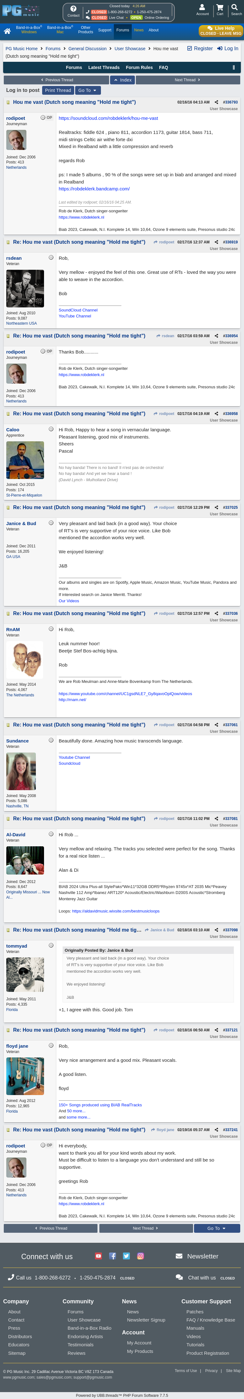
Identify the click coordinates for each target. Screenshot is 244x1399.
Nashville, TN (17, 806)
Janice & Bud (159, 930)
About (14, 1311)
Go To (88, 90)
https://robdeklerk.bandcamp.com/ (94, 188)
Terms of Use (186, 1371)
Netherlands (16, 167)
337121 (231, 1030)
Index (122, 79)
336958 (231, 414)
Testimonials (81, 1344)
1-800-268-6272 (120, 12)
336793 (231, 102)
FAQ (163, 67)
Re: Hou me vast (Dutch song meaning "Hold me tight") (79, 242)
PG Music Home (22, 48)
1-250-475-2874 (149, 12)
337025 (231, 507)
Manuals (195, 1328)
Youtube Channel (74, 757)
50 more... (76, 1111)
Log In (227, 48)
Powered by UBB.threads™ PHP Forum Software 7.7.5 (122, 1395)
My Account (139, 1342)
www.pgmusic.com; (19, 1377)
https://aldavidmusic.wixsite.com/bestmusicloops (115, 911)
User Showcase (129, 48)
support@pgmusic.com (93, 1377)
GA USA (13, 557)
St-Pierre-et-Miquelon (24, 495)
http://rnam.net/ (72, 699)
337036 (231, 613)
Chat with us (202, 1277)
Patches (194, 1311)
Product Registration (207, 1353)
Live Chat (116, 17)
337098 (231, 930)
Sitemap (16, 1353)
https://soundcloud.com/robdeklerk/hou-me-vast (108, 118)
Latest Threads (104, 67)
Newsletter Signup (146, 1319)
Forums (53, 48)
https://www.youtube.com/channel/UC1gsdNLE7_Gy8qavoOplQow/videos (125, 693)
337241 (231, 1130)
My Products (140, 1351)
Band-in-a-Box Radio (89, 1328)
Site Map (233, 1371)
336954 (231, 336)
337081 (231, 819)
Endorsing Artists (85, 1336)
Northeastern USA (21, 323)
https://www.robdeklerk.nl (81, 217)
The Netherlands (20, 695)
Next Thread (188, 80)
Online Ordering (157, 17)
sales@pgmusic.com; (55, 1377)
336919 (231, 242)
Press (14, 1328)
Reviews (77, 1353)
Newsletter (203, 1256)
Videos (193, 1336)
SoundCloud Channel (78, 310)
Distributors (20, 1336)
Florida (12, 1010)
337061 (231, 725)
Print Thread (58, 90)
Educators (19, 1344)
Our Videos (69, 600)
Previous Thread (56, 80)
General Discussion (88, 48)
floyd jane (162, 1130)
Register (199, 48)
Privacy (211, 1371)
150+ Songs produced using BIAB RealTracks (100, 1105)
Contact (16, 1319)
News (133, 1311)
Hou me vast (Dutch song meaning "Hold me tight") (74, 102)
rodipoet (163, 242)
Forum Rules (139, 67)
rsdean (165, 336)
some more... (79, 1117)
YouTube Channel (75, 316)
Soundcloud (69, 763)
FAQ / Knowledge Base (210, 1319)
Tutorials (195, 1344)
